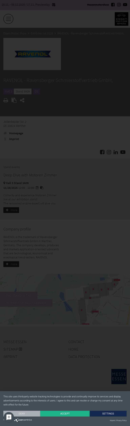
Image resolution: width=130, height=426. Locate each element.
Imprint (112, 420)
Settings (108, 413)
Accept (65, 413)
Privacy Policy (121, 420)
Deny (22, 413)
